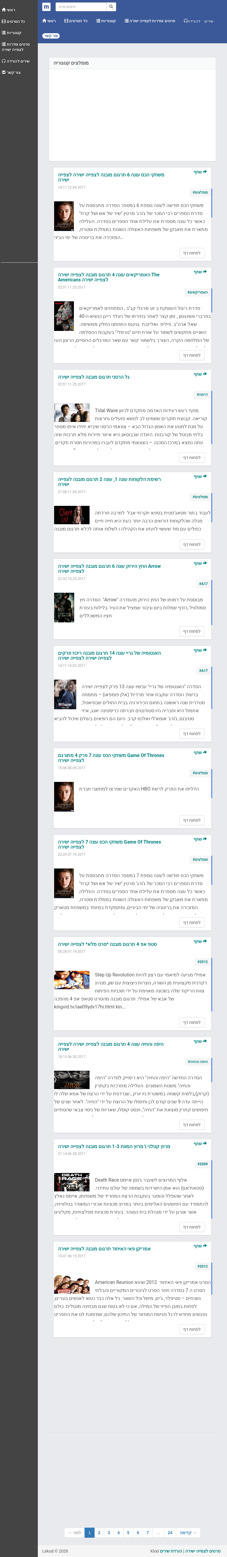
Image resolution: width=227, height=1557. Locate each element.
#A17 (203, 584)
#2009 (202, 1164)
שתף (200, 172)
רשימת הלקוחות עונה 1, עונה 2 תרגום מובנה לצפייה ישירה (109, 481)
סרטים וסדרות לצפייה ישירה (16, 47)
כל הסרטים (13, 21)
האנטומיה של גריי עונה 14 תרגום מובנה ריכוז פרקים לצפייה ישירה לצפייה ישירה (109, 655)
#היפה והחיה (198, 1062)
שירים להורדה (16, 61)
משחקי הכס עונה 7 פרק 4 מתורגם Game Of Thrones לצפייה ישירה (111, 758)
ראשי (8, 10)
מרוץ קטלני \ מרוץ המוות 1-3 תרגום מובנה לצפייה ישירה (114, 1146)
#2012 (202, 962)
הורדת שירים (171, 1551)
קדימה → (188, 1532)
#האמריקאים (197, 292)
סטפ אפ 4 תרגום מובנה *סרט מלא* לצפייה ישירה (107, 944)
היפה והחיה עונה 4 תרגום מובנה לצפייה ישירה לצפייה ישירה (110, 1046)
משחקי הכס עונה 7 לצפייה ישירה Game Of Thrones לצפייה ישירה (109, 844)
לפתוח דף (192, 253)
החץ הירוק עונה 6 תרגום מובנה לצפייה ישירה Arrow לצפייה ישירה (109, 568)
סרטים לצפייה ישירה (202, 1551)
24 (170, 1532)
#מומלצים (200, 192)
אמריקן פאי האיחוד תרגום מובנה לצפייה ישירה (104, 1249)
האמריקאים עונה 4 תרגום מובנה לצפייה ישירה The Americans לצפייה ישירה (109, 277)
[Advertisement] (19, 167)
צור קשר (11, 72)
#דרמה (202, 395)
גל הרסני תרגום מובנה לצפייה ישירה (93, 377)
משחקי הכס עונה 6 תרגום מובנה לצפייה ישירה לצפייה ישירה (111, 177)
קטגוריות (11, 33)
